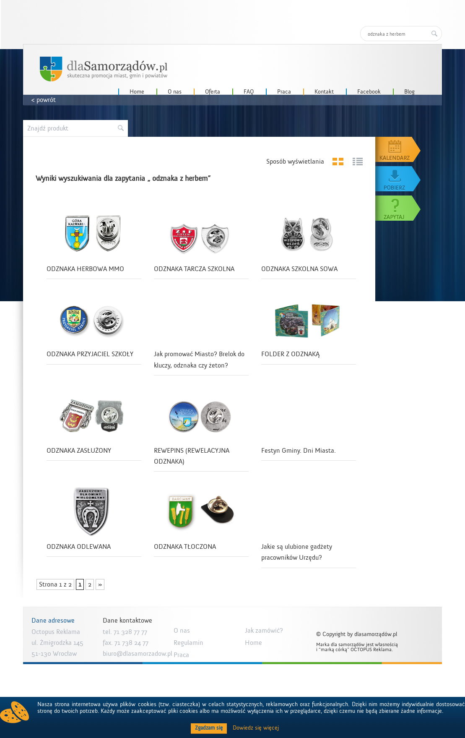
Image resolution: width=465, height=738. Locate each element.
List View (357, 161)
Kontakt (324, 92)
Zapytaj (398, 208)
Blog (409, 92)
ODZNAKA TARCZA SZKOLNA (194, 269)
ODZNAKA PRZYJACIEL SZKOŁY (90, 354)
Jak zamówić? (264, 630)
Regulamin (188, 643)
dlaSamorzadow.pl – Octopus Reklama (103, 69)
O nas (175, 92)
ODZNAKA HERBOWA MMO (85, 269)
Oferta (212, 92)
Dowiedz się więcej (256, 728)
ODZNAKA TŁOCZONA (185, 546)
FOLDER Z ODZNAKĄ (290, 354)
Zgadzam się (209, 728)
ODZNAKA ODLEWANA (79, 546)
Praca (284, 92)
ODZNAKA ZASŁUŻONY (79, 450)
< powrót (43, 100)
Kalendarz (398, 149)
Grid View (338, 161)
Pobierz (398, 178)
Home (137, 92)
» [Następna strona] (100, 584)
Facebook (369, 92)
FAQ (249, 92)
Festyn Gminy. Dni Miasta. (298, 450)
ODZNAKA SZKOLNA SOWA (299, 269)
